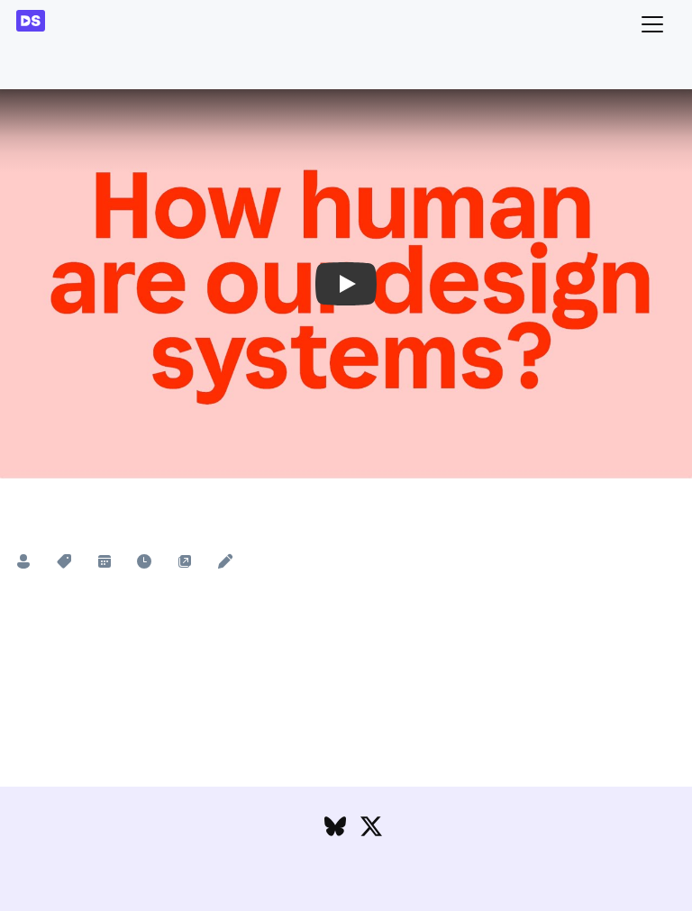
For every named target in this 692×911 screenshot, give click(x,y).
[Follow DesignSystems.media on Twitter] (371, 830)
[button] (346, 283)
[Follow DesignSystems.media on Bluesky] (335, 830)
